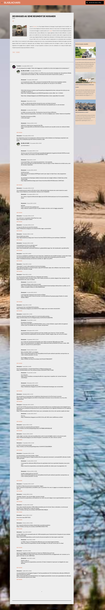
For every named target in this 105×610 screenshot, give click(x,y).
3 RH (14, 52)
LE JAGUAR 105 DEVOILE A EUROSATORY (85, 59)
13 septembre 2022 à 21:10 (32, 339)
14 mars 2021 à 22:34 (31, 203)
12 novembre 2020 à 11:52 (32, 194)
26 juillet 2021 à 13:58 (27, 314)
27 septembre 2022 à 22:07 (28, 483)
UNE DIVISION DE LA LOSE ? (81, 112)
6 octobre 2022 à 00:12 (32, 110)
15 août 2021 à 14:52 (31, 320)
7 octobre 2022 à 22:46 (27, 494)
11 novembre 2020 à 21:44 (28, 225)
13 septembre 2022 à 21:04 (28, 443)
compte (50, 30)
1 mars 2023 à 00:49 (26, 532)
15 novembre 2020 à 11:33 (32, 150)
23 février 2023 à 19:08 (32, 471)
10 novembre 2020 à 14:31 (28, 135)
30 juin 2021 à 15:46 (31, 101)
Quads (17, 52)
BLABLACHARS (12, 2)
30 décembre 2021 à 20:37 (32, 383)
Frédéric (19, 66)
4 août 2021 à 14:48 (26, 366)
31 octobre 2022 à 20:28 (27, 504)
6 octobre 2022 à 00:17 (32, 413)
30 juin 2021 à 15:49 (31, 159)
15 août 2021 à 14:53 (31, 282)
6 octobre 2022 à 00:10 (32, 170)
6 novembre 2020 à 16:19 (27, 66)
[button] (13, 21)
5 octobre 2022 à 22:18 (32, 461)
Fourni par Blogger (52, 608)
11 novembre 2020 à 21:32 (28, 188)
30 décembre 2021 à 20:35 (28, 404)
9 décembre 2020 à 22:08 (27, 243)
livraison (35, 26)
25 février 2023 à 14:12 (32, 123)
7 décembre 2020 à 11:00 (27, 234)
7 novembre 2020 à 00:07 (32, 79)
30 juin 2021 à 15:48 (26, 305)
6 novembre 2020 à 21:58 (35, 70)
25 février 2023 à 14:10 (32, 349)
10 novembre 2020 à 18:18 (35, 143)
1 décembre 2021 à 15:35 (27, 394)
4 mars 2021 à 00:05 (26, 253)
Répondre (19, 132)
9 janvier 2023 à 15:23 (27, 515)
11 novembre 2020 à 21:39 (28, 215)
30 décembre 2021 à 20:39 (32, 330)
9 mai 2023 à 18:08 (31, 539)
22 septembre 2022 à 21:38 (28, 453)
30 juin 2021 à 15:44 (26, 274)
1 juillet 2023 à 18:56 (27, 570)
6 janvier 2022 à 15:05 (27, 424)
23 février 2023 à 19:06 (27, 523)
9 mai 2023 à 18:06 (26, 550)
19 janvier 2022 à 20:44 (27, 433)
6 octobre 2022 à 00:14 (32, 292)
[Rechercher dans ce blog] (96, 2)
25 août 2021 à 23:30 (31, 372)
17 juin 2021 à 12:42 (26, 264)
